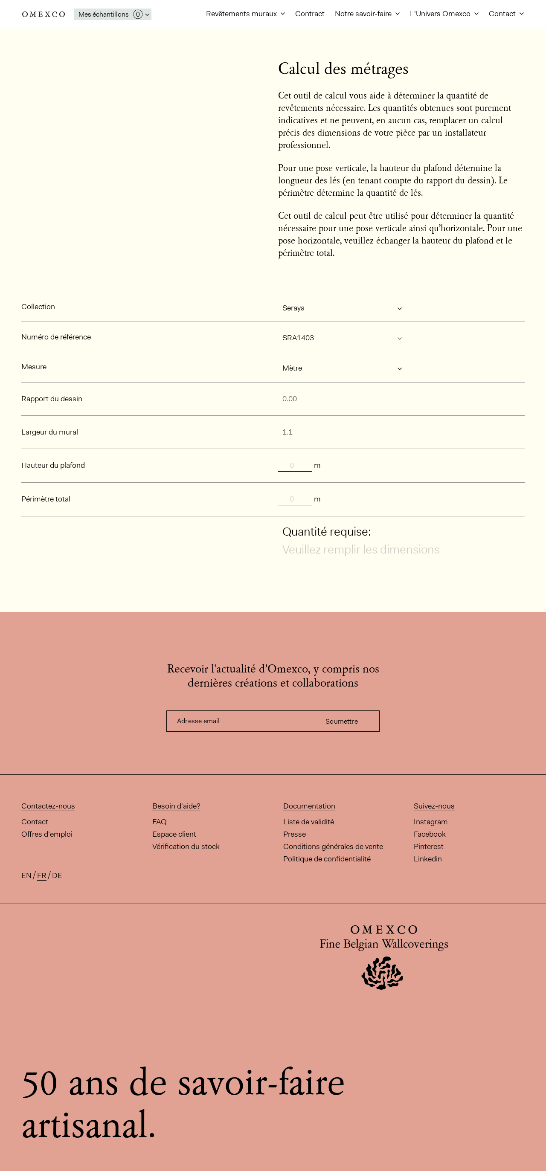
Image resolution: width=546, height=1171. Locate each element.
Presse (294, 834)
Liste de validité (308, 822)
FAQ (159, 822)
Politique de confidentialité (327, 859)
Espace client (174, 834)
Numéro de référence (56, 337)
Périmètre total (45, 499)
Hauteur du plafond (53, 465)
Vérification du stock (186, 846)
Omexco (43, 14)
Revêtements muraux (242, 14)
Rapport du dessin (51, 399)
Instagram (431, 822)
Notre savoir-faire (364, 14)
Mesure (33, 367)
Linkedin (428, 859)
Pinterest (429, 846)
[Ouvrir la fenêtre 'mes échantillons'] (112, 14)
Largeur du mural (49, 432)
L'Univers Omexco (441, 14)
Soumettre (341, 721)
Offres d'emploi (47, 834)
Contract (310, 14)
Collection (38, 306)
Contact (503, 14)
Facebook (430, 834)
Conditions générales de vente (333, 846)
